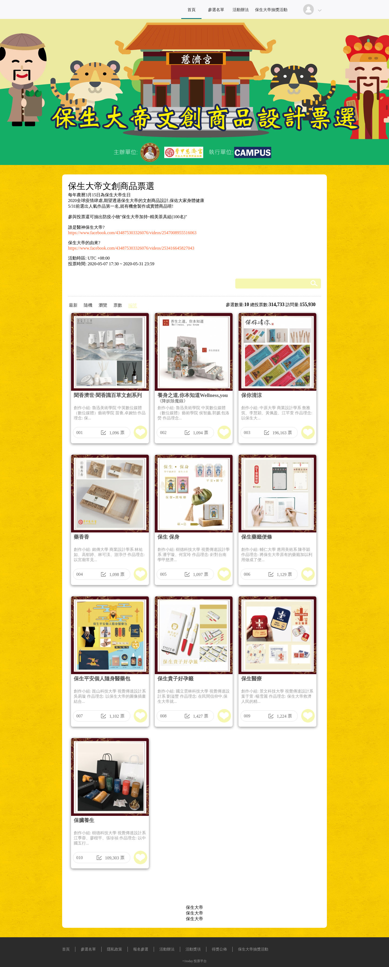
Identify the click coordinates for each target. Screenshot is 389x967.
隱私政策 (114, 949)
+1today (187, 961)
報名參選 (140, 949)
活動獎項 (193, 949)
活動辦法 (241, 10)
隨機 (88, 305)
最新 (73, 305)
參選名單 (216, 10)
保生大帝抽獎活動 (271, 10)
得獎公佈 (219, 949)
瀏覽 (103, 305)
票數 (117, 305)
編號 (132, 305)
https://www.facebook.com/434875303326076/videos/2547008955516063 (132, 232)
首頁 (191, 10)
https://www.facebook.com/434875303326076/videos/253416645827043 (131, 248)
